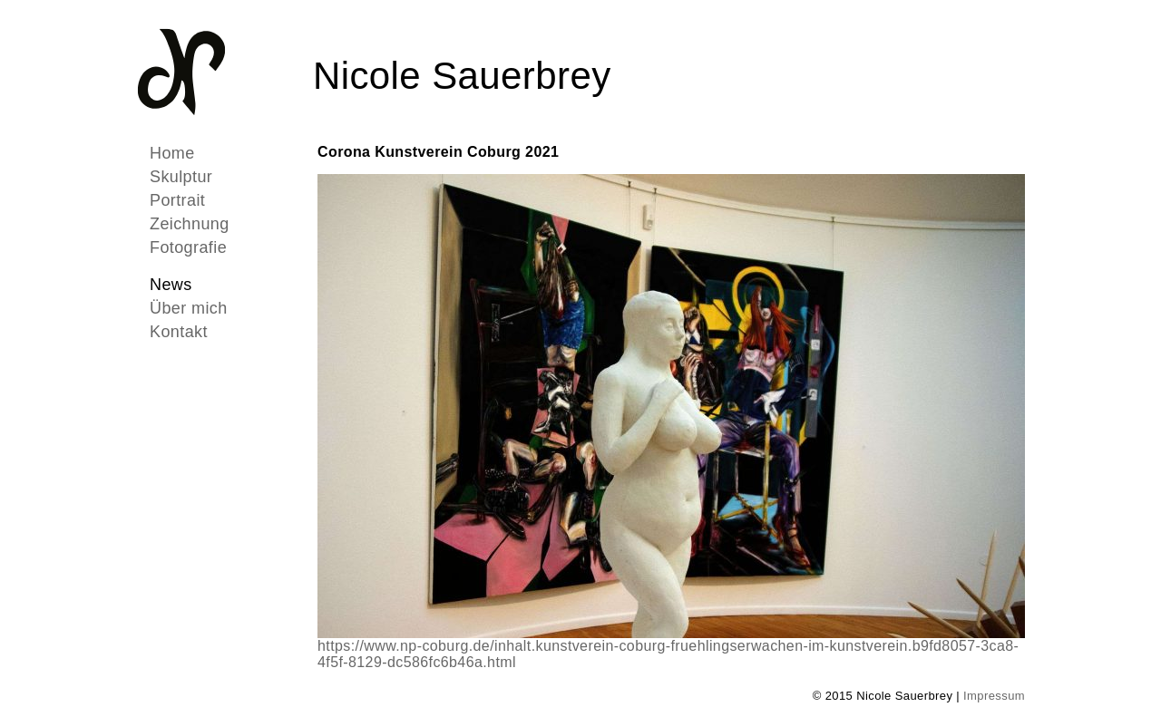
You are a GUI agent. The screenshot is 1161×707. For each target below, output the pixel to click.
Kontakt (179, 332)
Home (172, 153)
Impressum (994, 695)
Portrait (177, 200)
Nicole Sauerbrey (462, 75)
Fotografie (188, 247)
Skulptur (181, 177)
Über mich (189, 308)
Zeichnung (189, 224)
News (171, 285)
